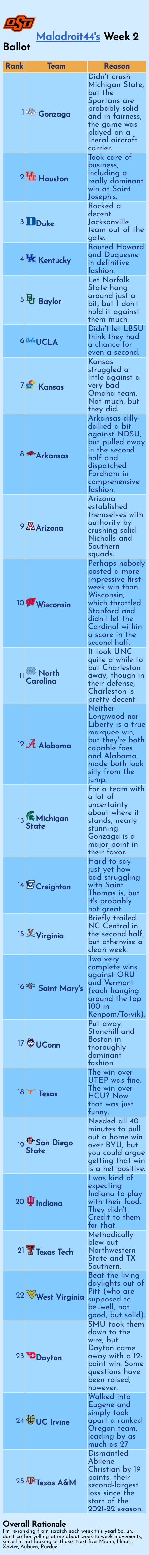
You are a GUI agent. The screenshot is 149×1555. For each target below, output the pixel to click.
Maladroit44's (68, 37)
